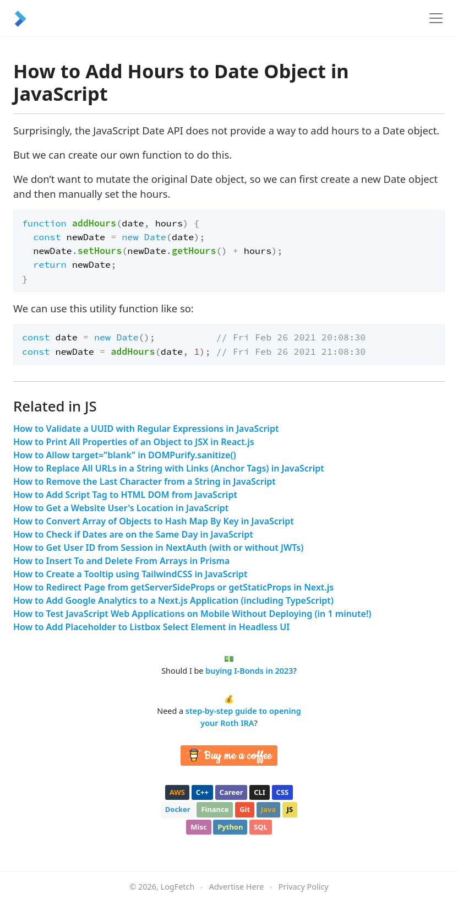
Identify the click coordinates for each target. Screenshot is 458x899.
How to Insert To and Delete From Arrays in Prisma (121, 561)
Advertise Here (236, 886)
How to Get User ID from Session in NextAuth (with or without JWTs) (158, 547)
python (230, 827)
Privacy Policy (304, 886)
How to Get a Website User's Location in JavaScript (120, 508)
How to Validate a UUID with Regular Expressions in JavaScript (146, 429)
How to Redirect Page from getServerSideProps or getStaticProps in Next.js (173, 587)
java (268, 809)
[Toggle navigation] (436, 18)
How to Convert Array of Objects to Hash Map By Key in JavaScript (153, 521)
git (244, 809)
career (231, 792)
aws (177, 792)
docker (177, 809)
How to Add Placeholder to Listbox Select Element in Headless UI (151, 627)
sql (261, 827)
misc (198, 827)
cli (259, 792)
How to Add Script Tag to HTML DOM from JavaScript (125, 495)
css (282, 792)
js (290, 809)
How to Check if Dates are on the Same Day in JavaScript (133, 534)
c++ (202, 792)
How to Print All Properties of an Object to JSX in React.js (133, 442)
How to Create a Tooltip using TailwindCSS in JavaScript (130, 574)
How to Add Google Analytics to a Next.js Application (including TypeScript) (173, 600)
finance (214, 809)
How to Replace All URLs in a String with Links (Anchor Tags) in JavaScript (168, 468)
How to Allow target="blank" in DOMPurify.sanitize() (124, 455)
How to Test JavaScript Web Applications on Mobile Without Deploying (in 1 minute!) (192, 614)
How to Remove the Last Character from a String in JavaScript (144, 481)
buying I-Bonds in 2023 (249, 670)
